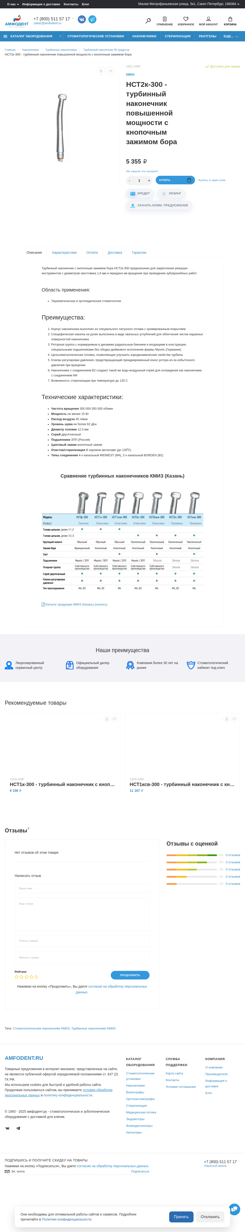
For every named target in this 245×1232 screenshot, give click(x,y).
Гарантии (139, 256)
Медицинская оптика (141, 1157)
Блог (85, 4)
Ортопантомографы (140, 1143)
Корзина (230, 21)
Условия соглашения (181, 1131)
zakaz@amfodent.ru (47, 24)
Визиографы (135, 1136)
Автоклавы (134, 1177)
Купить (175, 184)
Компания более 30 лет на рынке (152, 709)
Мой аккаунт (208, 21)
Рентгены (207, 39)
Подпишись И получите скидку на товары (46, 1205)
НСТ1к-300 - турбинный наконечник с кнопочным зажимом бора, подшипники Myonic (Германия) (63, 828)
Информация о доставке (41, 4)
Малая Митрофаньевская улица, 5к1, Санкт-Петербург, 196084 (187, 4)
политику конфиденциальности (68, 1140)
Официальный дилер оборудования (88, 709)
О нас (11, 4)
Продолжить (128, 1019)
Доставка (115, 256)
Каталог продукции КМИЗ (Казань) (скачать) (79, 639)
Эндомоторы (135, 1163)
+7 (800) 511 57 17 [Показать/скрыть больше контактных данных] (51, 19)
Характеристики (64, 256)
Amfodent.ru (24, 1103)
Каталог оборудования (28, 39)
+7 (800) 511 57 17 (218, 1206)
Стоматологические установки (95, 39)
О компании (214, 1112)
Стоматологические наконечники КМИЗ (41, 1073)
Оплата (92, 256)
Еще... (229, 39)
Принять (186, 1217)
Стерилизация (177, 39)
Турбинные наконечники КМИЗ (93, 1073)
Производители (216, 1118)
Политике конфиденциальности (66, 1220)
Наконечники (144, 39)
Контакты (71, 4)
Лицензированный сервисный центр (24, 709)
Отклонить (212, 1217)
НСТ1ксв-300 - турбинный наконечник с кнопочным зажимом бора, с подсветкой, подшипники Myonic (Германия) (183, 828)
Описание (34, 256)
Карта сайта (174, 1118)
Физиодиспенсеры (139, 1170)
